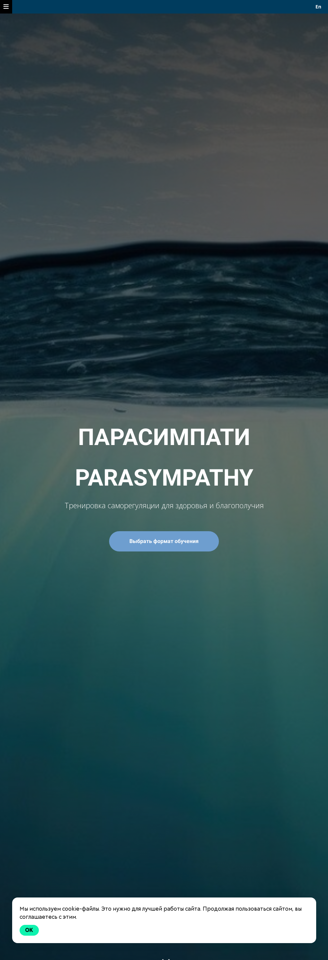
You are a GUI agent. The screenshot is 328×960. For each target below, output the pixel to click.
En (318, 6)
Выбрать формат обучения (164, 541)
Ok (29, 930)
